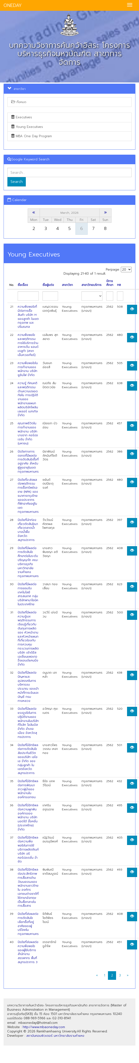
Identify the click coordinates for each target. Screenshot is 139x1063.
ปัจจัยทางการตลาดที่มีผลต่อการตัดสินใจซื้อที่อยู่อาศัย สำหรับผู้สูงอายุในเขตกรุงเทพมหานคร (28, 461)
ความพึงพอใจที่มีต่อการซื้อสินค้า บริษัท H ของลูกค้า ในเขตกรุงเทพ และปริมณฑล (28, 317)
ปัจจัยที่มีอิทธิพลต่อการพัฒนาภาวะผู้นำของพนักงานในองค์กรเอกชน (28, 789)
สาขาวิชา (67, 285)
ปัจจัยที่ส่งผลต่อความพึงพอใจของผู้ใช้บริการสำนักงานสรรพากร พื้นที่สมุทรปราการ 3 (28, 952)
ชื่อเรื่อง (23, 285)
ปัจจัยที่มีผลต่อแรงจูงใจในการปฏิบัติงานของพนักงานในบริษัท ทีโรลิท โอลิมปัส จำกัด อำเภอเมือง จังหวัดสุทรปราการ (28, 723)
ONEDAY (13, 5)
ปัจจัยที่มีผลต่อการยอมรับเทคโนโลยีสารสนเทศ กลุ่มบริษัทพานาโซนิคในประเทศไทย (28, 594)
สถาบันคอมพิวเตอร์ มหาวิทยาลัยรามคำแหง (55, 1035)
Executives (21, 117)
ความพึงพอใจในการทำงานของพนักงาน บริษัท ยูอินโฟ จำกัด (28, 369)
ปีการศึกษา (109, 283)
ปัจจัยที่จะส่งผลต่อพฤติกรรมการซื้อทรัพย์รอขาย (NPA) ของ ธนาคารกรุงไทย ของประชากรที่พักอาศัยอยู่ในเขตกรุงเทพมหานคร (28, 496)
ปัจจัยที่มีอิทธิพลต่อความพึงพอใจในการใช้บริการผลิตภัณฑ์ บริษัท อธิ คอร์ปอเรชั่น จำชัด (28, 849)
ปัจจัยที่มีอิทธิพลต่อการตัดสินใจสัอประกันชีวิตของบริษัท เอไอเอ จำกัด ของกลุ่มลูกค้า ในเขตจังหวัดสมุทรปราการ (28, 759)
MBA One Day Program (31, 136)
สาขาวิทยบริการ (91, 285)
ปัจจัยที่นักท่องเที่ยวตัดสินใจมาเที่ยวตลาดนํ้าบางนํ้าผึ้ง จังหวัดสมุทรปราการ (28, 530)
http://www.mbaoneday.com (44, 1027)
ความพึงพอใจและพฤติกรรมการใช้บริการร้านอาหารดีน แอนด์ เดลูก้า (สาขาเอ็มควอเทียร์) (28, 345)
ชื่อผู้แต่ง (48, 285)
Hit (119, 285)
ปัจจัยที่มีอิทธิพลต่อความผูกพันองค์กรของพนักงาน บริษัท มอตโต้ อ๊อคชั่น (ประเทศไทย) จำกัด (28, 817)
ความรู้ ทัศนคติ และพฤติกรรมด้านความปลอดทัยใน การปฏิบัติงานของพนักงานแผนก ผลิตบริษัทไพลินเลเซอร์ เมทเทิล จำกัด (28, 399)
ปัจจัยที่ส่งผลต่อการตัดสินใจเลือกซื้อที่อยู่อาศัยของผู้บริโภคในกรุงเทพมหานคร (28, 924)
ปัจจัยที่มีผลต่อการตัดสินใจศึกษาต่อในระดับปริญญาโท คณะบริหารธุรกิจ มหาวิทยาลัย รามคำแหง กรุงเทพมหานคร (28, 562)
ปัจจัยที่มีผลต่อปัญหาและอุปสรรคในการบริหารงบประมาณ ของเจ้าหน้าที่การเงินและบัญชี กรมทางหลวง (28, 687)
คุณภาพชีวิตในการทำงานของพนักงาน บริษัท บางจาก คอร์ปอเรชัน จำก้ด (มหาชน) (28, 433)
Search (17, 181)
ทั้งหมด (18, 102)
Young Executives (27, 127)
